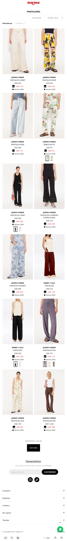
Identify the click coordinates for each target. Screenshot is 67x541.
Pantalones (19, 23)
